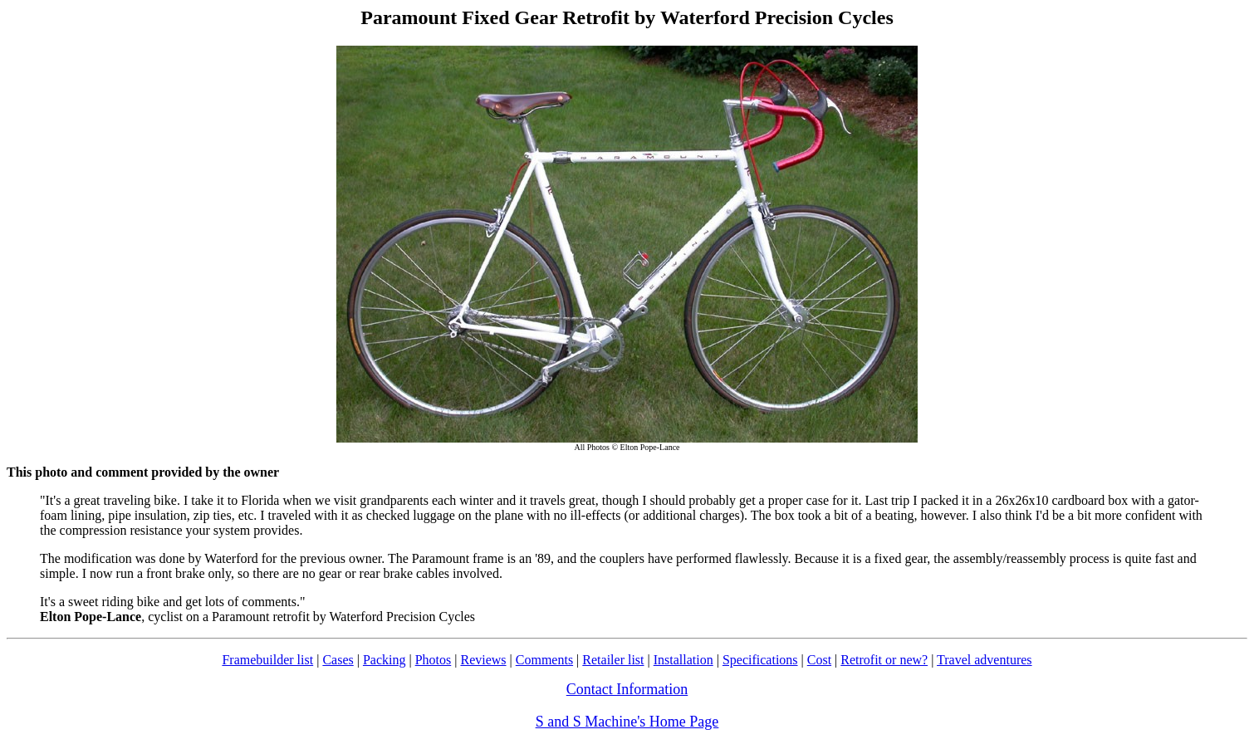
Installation (683, 660)
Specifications (760, 660)
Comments (544, 660)
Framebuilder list (267, 660)
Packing (384, 660)
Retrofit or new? (884, 660)
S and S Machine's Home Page (627, 721)
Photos (433, 660)
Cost (819, 660)
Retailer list (613, 660)
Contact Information (627, 689)
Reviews (483, 660)
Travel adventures (984, 660)
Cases (337, 660)
